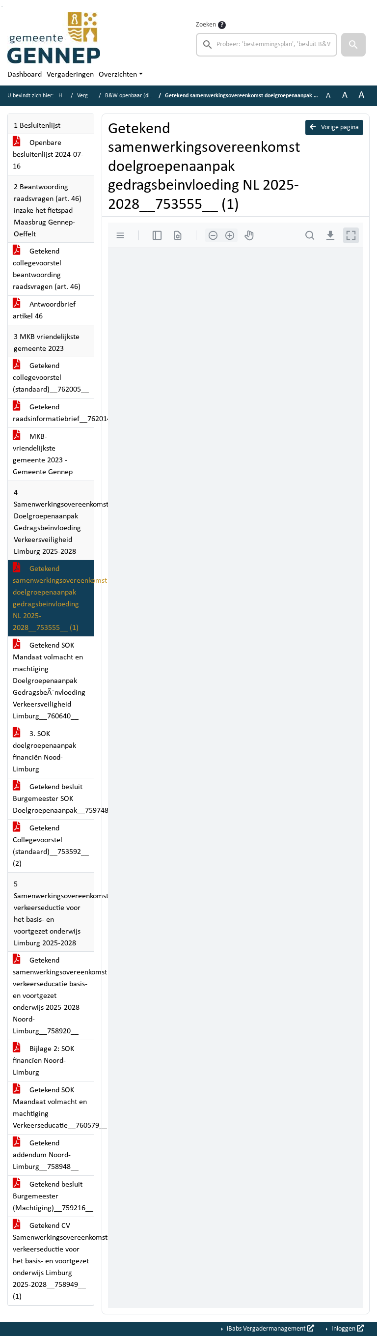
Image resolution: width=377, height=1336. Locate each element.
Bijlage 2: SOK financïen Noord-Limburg (43, 1061)
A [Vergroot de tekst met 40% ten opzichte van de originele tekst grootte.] (361, 95)
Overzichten (118, 75)
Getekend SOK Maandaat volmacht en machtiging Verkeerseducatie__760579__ (53, 1108)
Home (65, 96)
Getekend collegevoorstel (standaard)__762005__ (51, 378)
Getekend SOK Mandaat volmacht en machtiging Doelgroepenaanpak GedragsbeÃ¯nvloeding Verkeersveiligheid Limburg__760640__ (49, 681)
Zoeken (206, 24)
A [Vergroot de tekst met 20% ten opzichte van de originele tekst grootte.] (345, 95)
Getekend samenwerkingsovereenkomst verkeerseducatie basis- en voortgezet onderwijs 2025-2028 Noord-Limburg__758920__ (53, 996)
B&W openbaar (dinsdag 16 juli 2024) (150, 96)
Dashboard (24, 75)
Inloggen (347, 1329)
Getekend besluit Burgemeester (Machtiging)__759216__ (53, 1196)
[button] (353, 45)
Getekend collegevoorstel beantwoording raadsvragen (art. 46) (47, 269)
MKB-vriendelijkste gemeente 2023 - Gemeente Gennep (43, 454)
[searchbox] (266, 45)
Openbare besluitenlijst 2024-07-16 (48, 155)
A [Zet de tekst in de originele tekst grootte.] (328, 96)
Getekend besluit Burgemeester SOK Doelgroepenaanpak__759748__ (53, 799)
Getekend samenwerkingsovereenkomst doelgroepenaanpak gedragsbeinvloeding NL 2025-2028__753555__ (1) (53, 598)
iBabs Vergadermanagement (269, 1329)
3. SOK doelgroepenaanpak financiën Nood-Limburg (44, 751)
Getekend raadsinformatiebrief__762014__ (53, 413)
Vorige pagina (334, 127)
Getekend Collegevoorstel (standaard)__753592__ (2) (51, 846)
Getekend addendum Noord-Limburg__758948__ (46, 1155)
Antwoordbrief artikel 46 (44, 310)
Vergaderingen (70, 75)
